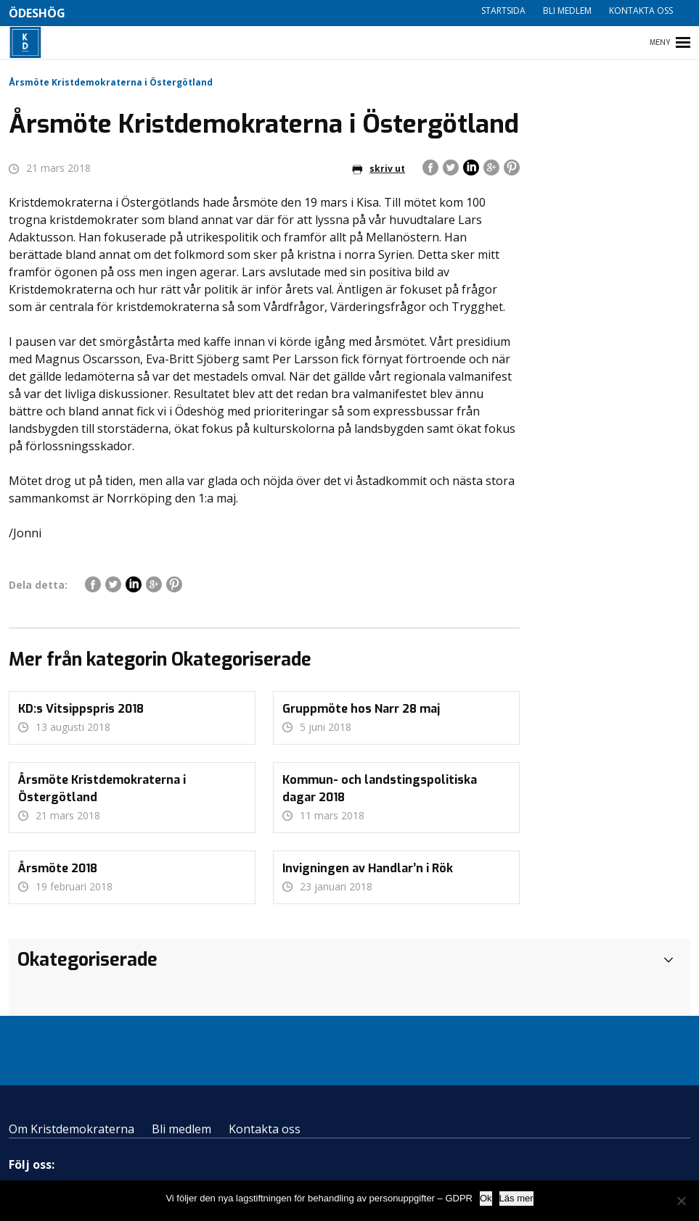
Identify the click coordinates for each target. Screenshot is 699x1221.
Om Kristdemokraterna (71, 1129)
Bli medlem (567, 10)
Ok (486, 1198)
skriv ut (378, 168)
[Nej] (681, 1200)
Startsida (503, 10)
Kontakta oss (641, 10)
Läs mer (516, 1198)
